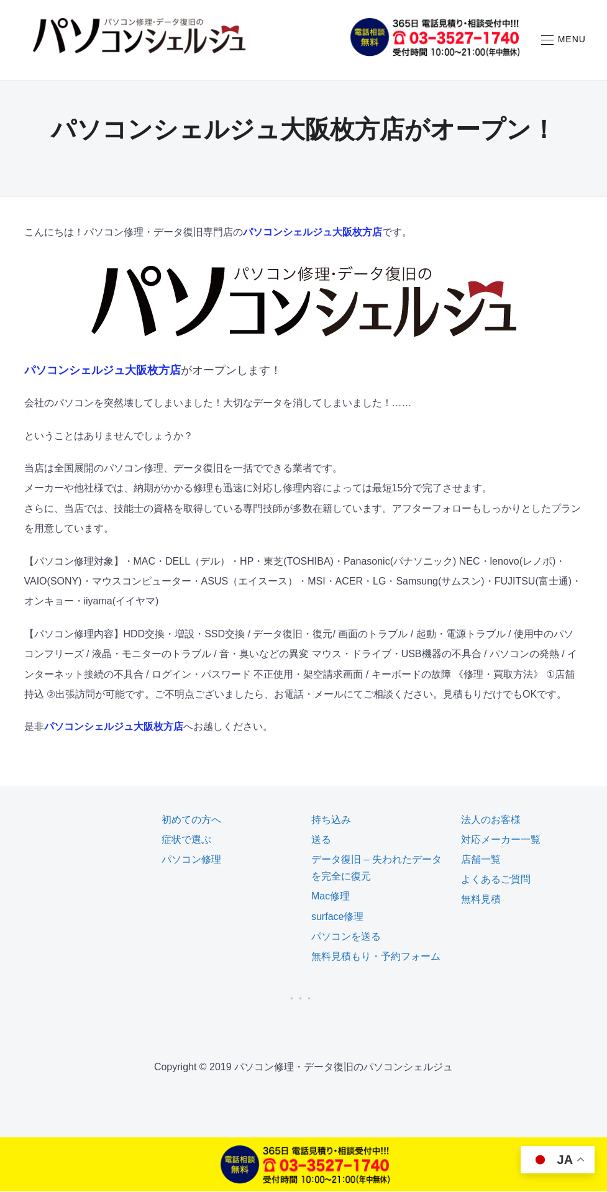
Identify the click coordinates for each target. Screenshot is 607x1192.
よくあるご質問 (496, 880)
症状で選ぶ (186, 840)
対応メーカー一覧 (501, 840)
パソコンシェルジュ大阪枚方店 (312, 232)
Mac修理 (330, 896)
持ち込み (331, 820)
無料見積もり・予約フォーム (375, 957)
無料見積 (481, 899)
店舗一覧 (481, 860)
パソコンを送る (346, 937)
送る (321, 840)
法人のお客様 (491, 820)
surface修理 (337, 917)
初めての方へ (191, 820)
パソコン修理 (191, 860)
